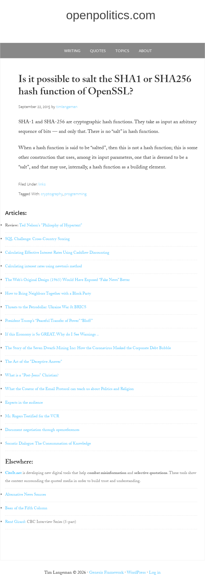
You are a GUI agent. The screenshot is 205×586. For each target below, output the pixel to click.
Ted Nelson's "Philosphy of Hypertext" (50, 225)
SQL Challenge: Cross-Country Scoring (37, 239)
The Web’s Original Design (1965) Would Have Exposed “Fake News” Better (67, 280)
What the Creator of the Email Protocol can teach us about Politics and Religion (69, 389)
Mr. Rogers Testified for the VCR (32, 416)
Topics (122, 50)
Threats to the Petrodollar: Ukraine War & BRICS (45, 307)
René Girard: (15, 522)
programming (75, 193)
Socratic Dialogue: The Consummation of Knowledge (48, 444)
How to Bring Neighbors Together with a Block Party (48, 294)
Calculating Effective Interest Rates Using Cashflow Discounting (57, 253)
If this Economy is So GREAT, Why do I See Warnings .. (52, 334)
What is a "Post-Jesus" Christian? (32, 375)
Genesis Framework (106, 573)
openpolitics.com (110, 15)
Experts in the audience (24, 403)
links (42, 184)
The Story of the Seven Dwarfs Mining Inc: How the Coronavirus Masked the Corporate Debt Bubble (88, 348)
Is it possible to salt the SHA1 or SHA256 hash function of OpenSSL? (104, 87)
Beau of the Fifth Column (26, 508)
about (145, 50)
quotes (98, 50)
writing (72, 50)
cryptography (52, 193)
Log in (155, 573)
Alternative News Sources (25, 495)
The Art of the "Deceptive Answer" (33, 362)
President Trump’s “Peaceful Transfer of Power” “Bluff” (49, 321)
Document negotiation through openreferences (42, 430)
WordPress (136, 573)
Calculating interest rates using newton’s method (43, 266)
